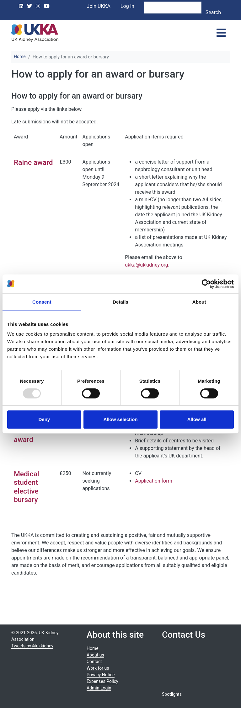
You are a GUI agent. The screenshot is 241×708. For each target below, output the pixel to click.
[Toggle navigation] (221, 33)
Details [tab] (120, 302)
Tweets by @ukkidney (32, 645)
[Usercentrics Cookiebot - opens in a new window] (206, 284)
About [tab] (199, 302)
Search (213, 12)
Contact (94, 661)
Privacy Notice (101, 674)
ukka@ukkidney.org (146, 265)
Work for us (98, 668)
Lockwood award (30, 435)
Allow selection (120, 419)
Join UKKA (98, 6)
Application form (153, 481)
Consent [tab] (41, 302)
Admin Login (99, 687)
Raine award (33, 162)
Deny (44, 419)
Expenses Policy (102, 681)
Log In (127, 6)
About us (95, 654)
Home (20, 56)
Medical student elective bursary (26, 487)
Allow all (196, 419)
